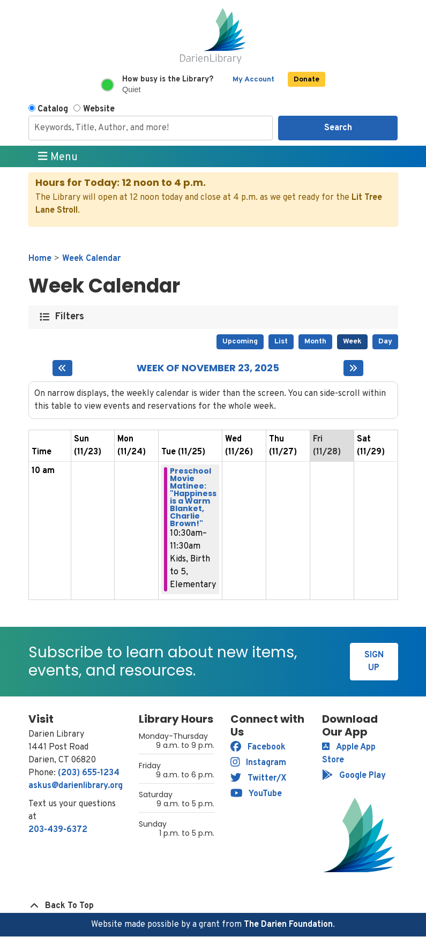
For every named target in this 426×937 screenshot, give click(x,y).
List (281, 341)
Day (385, 341)
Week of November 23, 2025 (208, 368)
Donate (306, 79)
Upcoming (240, 341)
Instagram (258, 763)
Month (315, 341)
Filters (70, 317)
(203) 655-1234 (88, 773)
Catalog (53, 109)
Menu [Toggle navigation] (58, 157)
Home (39, 258)
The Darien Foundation (288, 924)
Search (338, 128)
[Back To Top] (213, 906)
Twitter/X (258, 778)
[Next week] (353, 368)
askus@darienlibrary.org (75, 786)
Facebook (258, 747)
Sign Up (374, 661)
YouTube (256, 794)
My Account (253, 79)
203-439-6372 (57, 829)
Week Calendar (91, 258)
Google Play (354, 775)
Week (352, 341)
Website (99, 109)
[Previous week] (62, 368)
